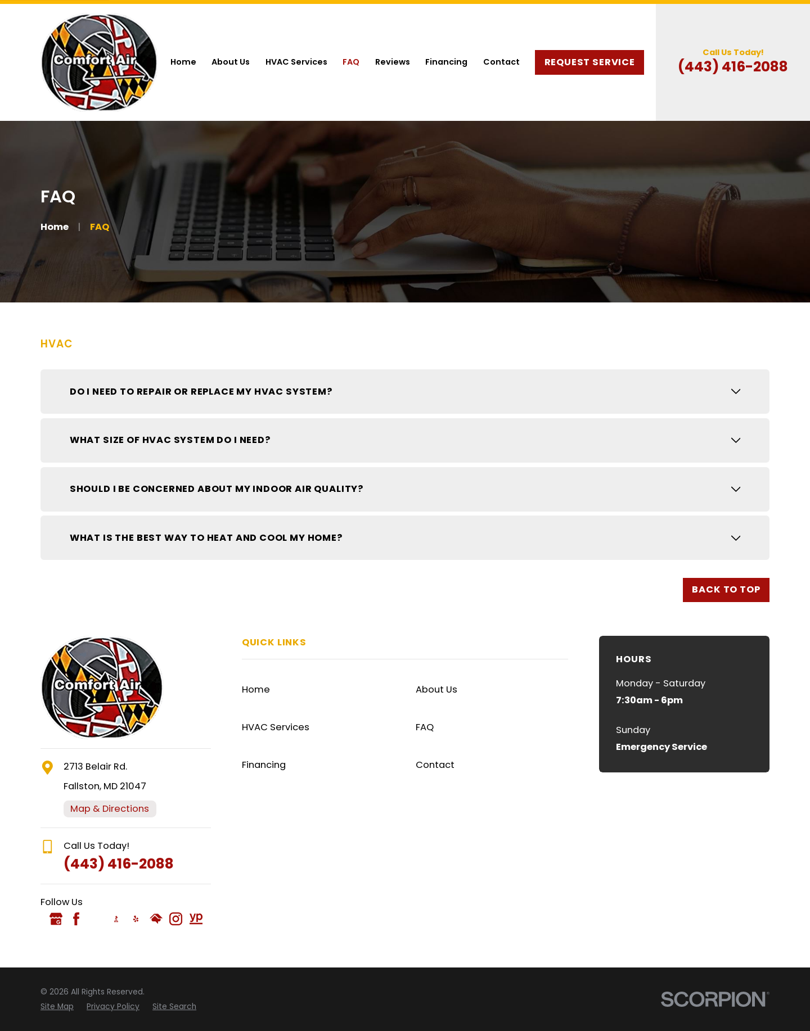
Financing (264, 764)
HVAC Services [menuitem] (296, 61)
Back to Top (726, 589)
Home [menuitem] (183, 61)
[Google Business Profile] (56, 918)
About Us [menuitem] (231, 61)
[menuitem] (57, 1007)
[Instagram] (175, 918)
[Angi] (95, 918)
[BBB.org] (116, 918)
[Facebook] (76, 918)
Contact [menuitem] (501, 61)
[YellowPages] (196, 918)
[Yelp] (135, 918)
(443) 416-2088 (733, 66)
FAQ (425, 727)
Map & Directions (109, 808)
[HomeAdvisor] (156, 918)
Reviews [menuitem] (392, 61)
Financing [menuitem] (446, 61)
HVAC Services (275, 727)
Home (256, 689)
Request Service (589, 62)
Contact (435, 764)
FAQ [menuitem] (351, 61)
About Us (436, 689)
